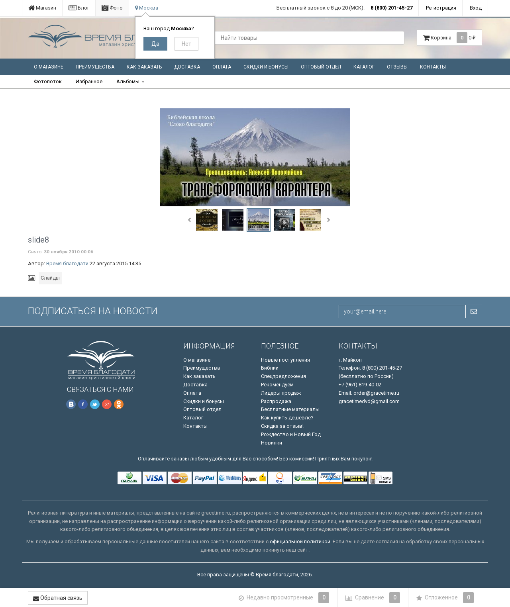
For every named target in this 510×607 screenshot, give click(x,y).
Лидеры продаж (281, 393)
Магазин (42, 8)
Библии (270, 368)
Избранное (89, 81)
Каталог (364, 67)
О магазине (48, 67)
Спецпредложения (283, 376)
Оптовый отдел (321, 67)
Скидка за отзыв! (282, 426)
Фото (112, 8)
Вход (476, 8)
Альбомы (127, 81)
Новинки (271, 443)
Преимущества (95, 67)
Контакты (433, 67)
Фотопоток (48, 81)
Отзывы (397, 67)
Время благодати (67, 263)
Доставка (187, 67)
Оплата (221, 67)
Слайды (50, 278)
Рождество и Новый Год (291, 434)
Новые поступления (285, 360)
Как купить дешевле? (287, 418)
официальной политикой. (301, 541)
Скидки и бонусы (265, 67)
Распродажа (276, 401)
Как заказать (144, 67)
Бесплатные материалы (290, 409)
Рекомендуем (277, 385)
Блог (79, 8)
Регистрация (441, 8)
